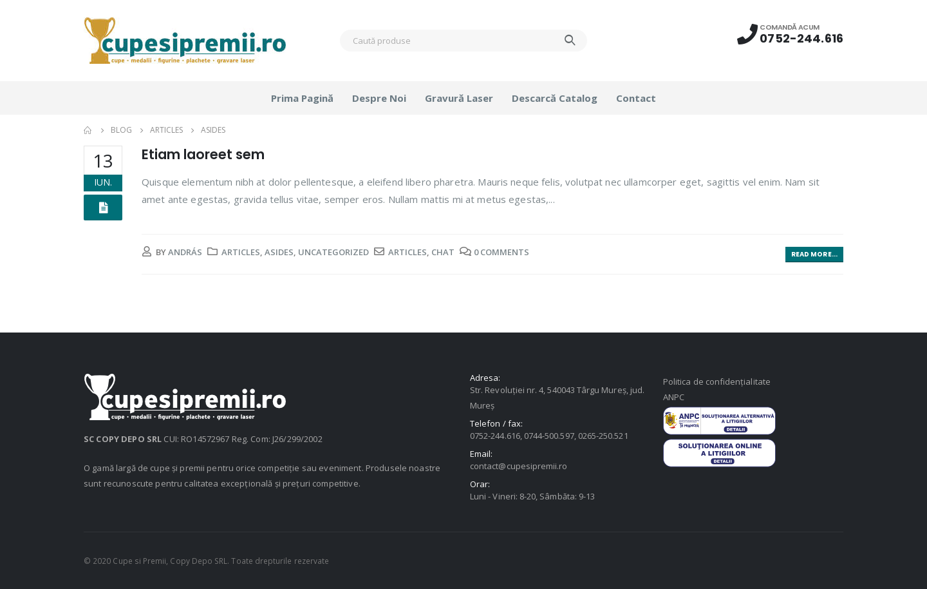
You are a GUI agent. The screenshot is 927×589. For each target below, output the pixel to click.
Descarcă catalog (554, 98)
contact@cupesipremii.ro (519, 466)
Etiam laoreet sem (203, 154)
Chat (442, 252)
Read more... (814, 254)
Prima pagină (302, 98)
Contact (636, 98)
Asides (279, 252)
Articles (240, 252)
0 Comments (501, 252)
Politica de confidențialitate (717, 381)
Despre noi (379, 98)
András (185, 252)
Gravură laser (459, 98)
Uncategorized (333, 252)
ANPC (673, 397)
